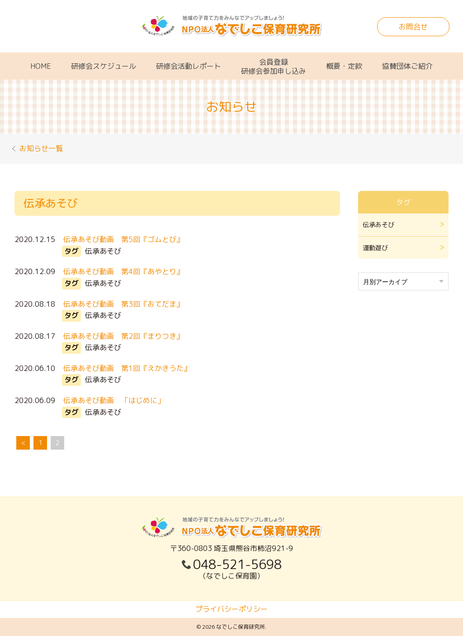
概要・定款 (344, 66)
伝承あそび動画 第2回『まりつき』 (124, 336)
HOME (40, 66)
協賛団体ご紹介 (407, 66)
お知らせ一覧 (42, 148)
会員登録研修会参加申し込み (273, 66)
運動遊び (375, 247)
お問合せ (413, 27)
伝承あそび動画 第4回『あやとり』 (124, 271)
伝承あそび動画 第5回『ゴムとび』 (124, 239)
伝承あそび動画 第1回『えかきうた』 (128, 368)
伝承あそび (378, 224)
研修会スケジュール (103, 66)
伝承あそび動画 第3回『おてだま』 (124, 304)
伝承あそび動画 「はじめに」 (114, 400)
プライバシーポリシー (231, 609)
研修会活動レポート (188, 66)
